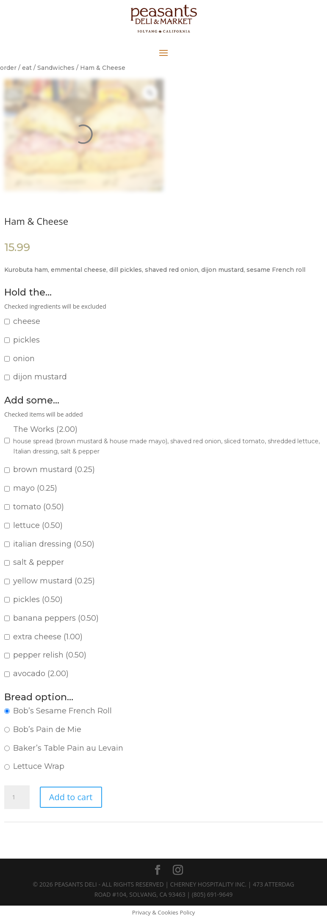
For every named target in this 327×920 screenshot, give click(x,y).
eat (27, 68)
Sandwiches (56, 68)
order (8, 68)
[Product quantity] (17, 797)
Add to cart (71, 797)
